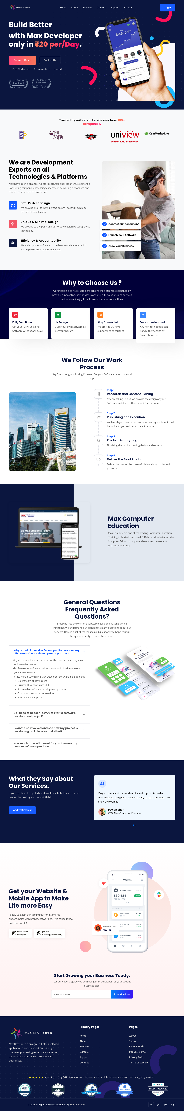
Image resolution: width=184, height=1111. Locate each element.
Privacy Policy (137, 1057)
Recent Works (137, 1046)
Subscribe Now (122, 994)
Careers (101, 7)
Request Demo (22, 60)
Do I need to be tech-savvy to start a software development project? (45, 714)
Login (168, 7)
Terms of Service (138, 1062)
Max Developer (77, 1104)
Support (115, 7)
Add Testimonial (22, 810)
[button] (133, 825)
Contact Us (50, 60)
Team (132, 1041)
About (74, 7)
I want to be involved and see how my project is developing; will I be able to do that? (46, 729)
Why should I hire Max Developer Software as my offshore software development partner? (47, 651)
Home (63, 7)
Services (87, 7)
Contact (128, 7)
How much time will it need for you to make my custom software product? (45, 744)
